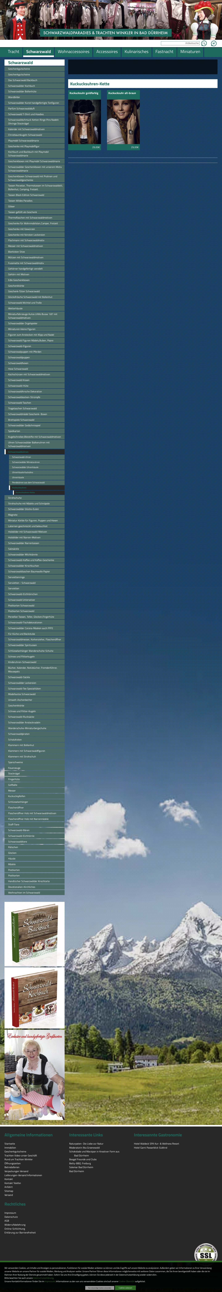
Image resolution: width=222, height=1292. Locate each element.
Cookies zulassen (125, 1287)
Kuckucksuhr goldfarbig (84, 93)
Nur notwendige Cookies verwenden (99, 1288)
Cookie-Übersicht (127, 1281)
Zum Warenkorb (214, 41)
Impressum (50, 1281)
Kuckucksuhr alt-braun (122, 93)
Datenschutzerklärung (43, 1278)
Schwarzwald (20, 62)
